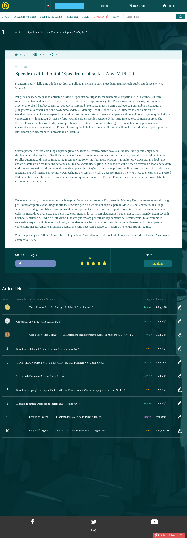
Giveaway (101, 16)
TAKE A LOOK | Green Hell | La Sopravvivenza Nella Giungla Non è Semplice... (60, 362)
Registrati (137, 5)
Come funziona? (171, 535)
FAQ (93, 530)
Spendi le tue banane (51, 16)
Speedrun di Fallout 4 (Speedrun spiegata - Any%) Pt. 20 (57, 32)
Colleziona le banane (25, 16)
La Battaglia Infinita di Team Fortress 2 (72, 307)
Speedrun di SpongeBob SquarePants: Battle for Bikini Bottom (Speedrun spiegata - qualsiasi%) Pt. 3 (70, 390)
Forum (85, 16)
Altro (116, 16)
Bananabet (72, 16)
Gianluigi (158, 263)
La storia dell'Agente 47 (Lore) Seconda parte (40, 376)
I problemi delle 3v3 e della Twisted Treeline (78, 417)
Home (104, 5)
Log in (169, 5)
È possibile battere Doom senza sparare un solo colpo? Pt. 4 (48, 403)
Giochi (5, 16)
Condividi (31, 263)
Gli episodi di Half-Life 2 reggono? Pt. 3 (38, 321)
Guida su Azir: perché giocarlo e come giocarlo (80, 430)
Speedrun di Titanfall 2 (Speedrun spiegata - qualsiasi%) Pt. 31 (50, 349)
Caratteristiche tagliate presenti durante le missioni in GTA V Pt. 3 (98, 334)
